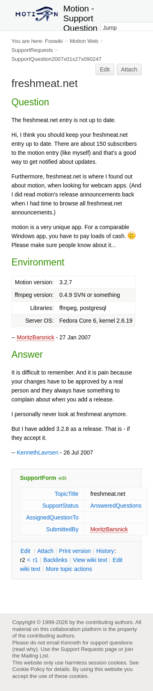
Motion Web (84, 41)
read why (24, 649)
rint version (75, 551)
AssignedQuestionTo (52, 517)
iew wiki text (90, 560)
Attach (129, 69)
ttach (45, 551)
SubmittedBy (62, 529)
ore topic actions (69, 569)
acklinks (55, 560)
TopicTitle (67, 493)
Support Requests (81, 649)
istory (105, 551)
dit (26, 551)
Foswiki (54, 41)
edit (62, 478)
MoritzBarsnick (35, 337)
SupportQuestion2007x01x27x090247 (56, 59)
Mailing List (34, 656)
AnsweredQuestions (115, 505)
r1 (35, 560)
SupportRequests (32, 50)
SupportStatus (60, 505)
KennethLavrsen (37, 452)
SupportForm (38, 478)
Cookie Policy (28, 669)
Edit (105, 69)
